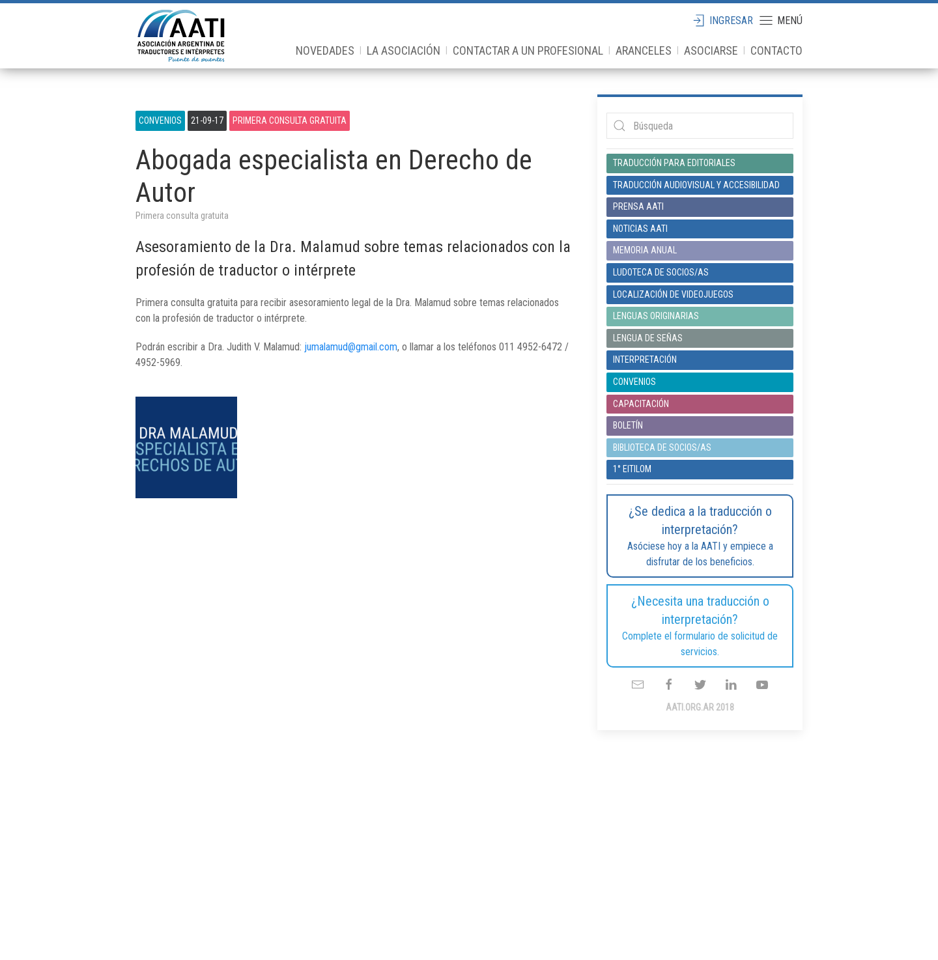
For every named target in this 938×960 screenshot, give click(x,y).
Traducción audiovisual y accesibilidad (696, 185)
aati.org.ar (181, 36)
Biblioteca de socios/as (662, 447)
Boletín (628, 425)
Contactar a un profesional (528, 50)
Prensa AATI (638, 206)
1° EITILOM (632, 469)
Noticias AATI (640, 228)
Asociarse (711, 50)
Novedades (325, 50)
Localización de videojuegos (673, 294)
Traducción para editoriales (674, 163)
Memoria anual (645, 250)
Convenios (160, 120)
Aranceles (644, 50)
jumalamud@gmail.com (350, 347)
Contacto (776, 50)
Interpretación (645, 359)
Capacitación (641, 404)
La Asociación (403, 50)
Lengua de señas (648, 338)
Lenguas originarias (656, 316)
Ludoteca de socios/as (661, 272)
